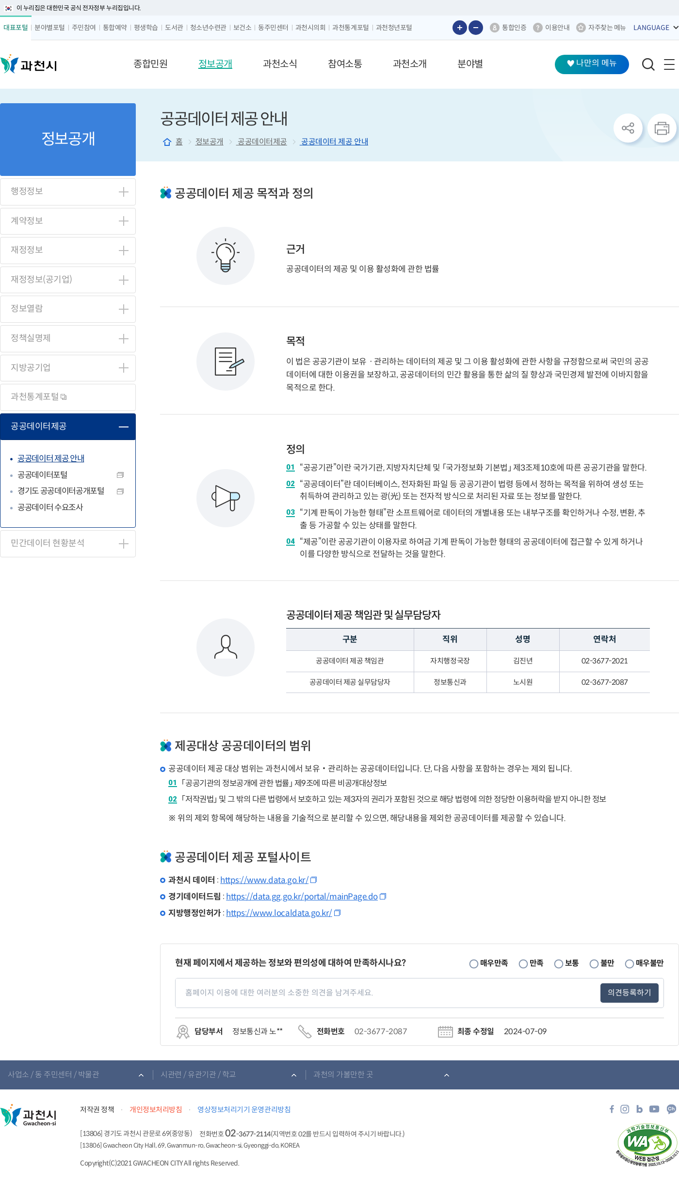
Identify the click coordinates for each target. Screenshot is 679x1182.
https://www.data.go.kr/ (264, 880)
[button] (150, 64)
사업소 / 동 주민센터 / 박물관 (53, 1075)
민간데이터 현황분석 (47, 543)
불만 (607, 963)
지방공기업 (31, 367)
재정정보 (27, 250)
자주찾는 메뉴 (607, 27)
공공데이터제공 (39, 426)
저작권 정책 (97, 1109)
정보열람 (27, 308)
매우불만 (650, 963)
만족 (537, 963)
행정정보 (27, 191)
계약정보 (27, 221)
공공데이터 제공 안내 (50, 459)
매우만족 (494, 963)
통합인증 (514, 27)
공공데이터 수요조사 (50, 508)
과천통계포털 (38, 397)
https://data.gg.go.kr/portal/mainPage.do (302, 897)
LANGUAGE (651, 27)
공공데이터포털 (42, 475)
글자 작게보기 (476, 27)
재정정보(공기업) (41, 279)
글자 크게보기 (460, 27)
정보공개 (209, 142)
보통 (572, 963)
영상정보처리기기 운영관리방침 (244, 1109)
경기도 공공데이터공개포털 (60, 491)
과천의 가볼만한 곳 (343, 1075)
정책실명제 (31, 338)
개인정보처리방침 (155, 1109)
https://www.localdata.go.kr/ (279, 913)
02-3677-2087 (381, 1031)
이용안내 (557, 27)
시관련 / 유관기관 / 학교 (198, 1075)
